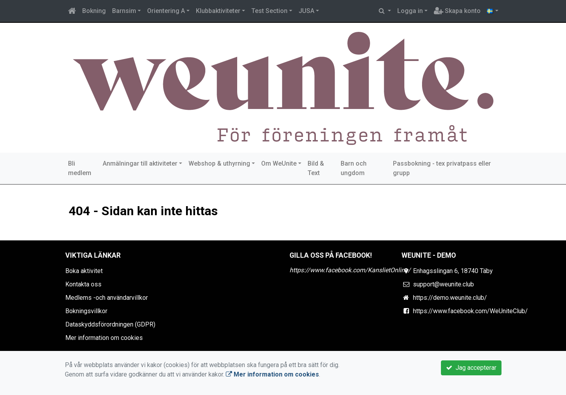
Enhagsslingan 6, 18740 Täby (453, 271)
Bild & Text (316, 168)
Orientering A (166, 11)
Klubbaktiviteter (218, 11)
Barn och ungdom (354, 168)
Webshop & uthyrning (219, 163)
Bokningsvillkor (86, 311)
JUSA (306, 11)
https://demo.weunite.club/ (450, 297)
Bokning (94, 11)
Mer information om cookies (104, 337)
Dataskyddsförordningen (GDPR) (110, 324)
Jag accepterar (471, 367)
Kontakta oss (83, 284)
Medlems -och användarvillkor (106, 297)
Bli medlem (79, 168)
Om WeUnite (279, 163)
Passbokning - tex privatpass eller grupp (442, 168)
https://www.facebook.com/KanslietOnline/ (350, 270)
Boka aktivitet (84, 271)
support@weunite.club (443, 284)
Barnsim (124, 11)
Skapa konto (457, 11)
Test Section (269, 11)
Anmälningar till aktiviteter (140, 163)
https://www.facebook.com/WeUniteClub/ (470, 311)
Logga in (410, 11)
